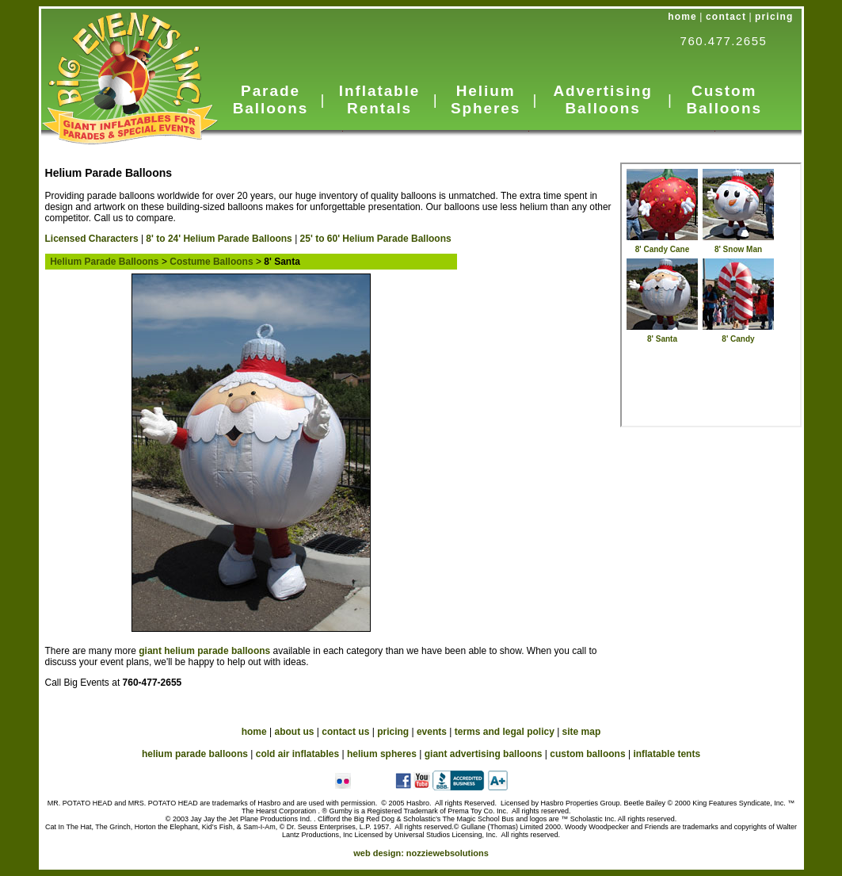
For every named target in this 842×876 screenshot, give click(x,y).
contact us (345, 731)
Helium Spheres (485, 99)
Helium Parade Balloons (102, 261)
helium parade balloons (195, 753)
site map (581, 731)
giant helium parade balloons (204, 650)
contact (726, 16)
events (432, 731)
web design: (421, 853)
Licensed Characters (92, 238)
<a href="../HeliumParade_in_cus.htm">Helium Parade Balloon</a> (711, 295)
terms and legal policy (504, 731)
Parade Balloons (270, 99)
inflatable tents (666, 753)
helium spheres (382, 753)
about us (294, 731)
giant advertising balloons (484, 753)
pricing (774, 16)
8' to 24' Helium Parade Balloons (218, 238)
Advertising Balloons (602, 99)
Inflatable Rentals (379, 99)
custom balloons (587, 753)
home (682, 16)
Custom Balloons (723, 99)
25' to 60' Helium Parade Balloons (375, 238)
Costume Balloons (211, 261)
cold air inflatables (297, 753)
